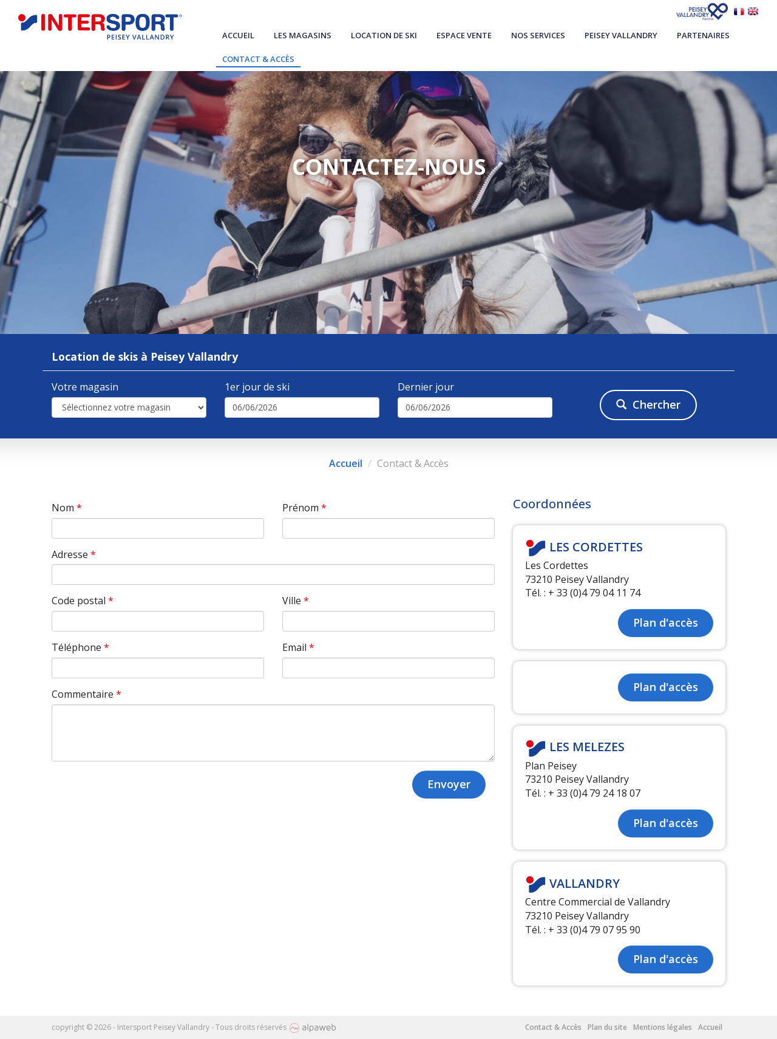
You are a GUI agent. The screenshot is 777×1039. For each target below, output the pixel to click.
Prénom (304, 507)
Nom (67, 507)
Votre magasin (85, 386)
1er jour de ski (257, 386)
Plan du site (607, 1027)
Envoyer (448, 784)
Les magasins (302, 35)
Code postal (83, 600)
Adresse (74, 554)
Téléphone (80, 647)
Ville (295, 600)
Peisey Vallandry (621, 35)
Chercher (648, 404)
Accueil (238, 35)
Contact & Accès (258, 58)
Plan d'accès (665, 622)
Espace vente (464, 35)
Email (298, 647)
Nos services (538, 35)
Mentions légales (662, 1027)
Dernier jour (426, 386)
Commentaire (86, 694)
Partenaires (703, 35)
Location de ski (384, 35)
